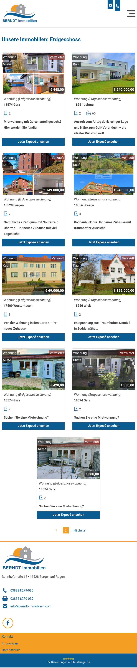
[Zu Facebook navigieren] (8, 623)
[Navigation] (131, 13)
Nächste (79, 530)
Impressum (10, 643)
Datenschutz (11, 650)
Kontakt (7, 637)
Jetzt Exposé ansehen (33, 141)
